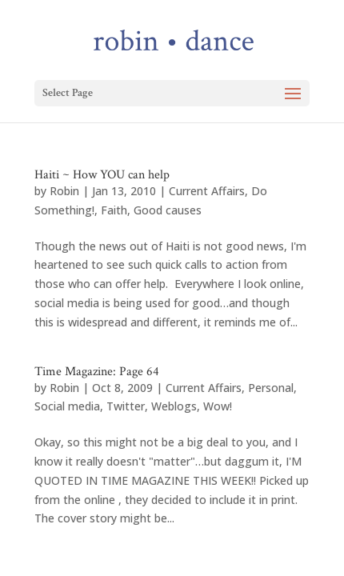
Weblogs (174, 406)
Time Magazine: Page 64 (96, 371)
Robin (64, 190)
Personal (271, 387)
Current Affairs (207, 190)
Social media (67, 406)
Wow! (217, 406)
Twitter (125, 406)
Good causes (168, 210)
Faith (114, 210)
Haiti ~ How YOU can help (102, 174)
